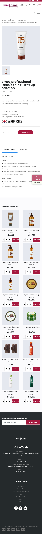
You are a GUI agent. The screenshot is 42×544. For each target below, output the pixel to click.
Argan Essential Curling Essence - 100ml (10, 230)
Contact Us (21, 489)
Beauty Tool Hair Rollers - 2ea (10, 360)
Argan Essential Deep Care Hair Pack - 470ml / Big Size (10, 327)
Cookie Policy (21, 497)
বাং (34, 13)
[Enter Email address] (13, 422)
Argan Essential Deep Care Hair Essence (10, 295)
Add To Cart (25, 132)
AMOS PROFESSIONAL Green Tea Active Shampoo (31, 392)
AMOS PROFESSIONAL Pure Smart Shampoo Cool (10, 392)
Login (24, 5)
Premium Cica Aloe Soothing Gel (31, 327)
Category (21, 499)
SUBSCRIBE (33, 422)
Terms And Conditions (21, 492)
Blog (21, 502)
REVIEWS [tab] (23, 149)
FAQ (21, 494)
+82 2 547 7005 (21, 461)
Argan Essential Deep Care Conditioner (10, 263)
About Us (21, 486)
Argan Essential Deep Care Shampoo (31, 230)
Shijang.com (21, 526)
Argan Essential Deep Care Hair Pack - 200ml (31, 295)
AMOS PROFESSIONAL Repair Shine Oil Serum (31, 360)
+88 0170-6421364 (21, 472)
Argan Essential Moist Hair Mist (31, 263)
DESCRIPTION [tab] (9, 149)
